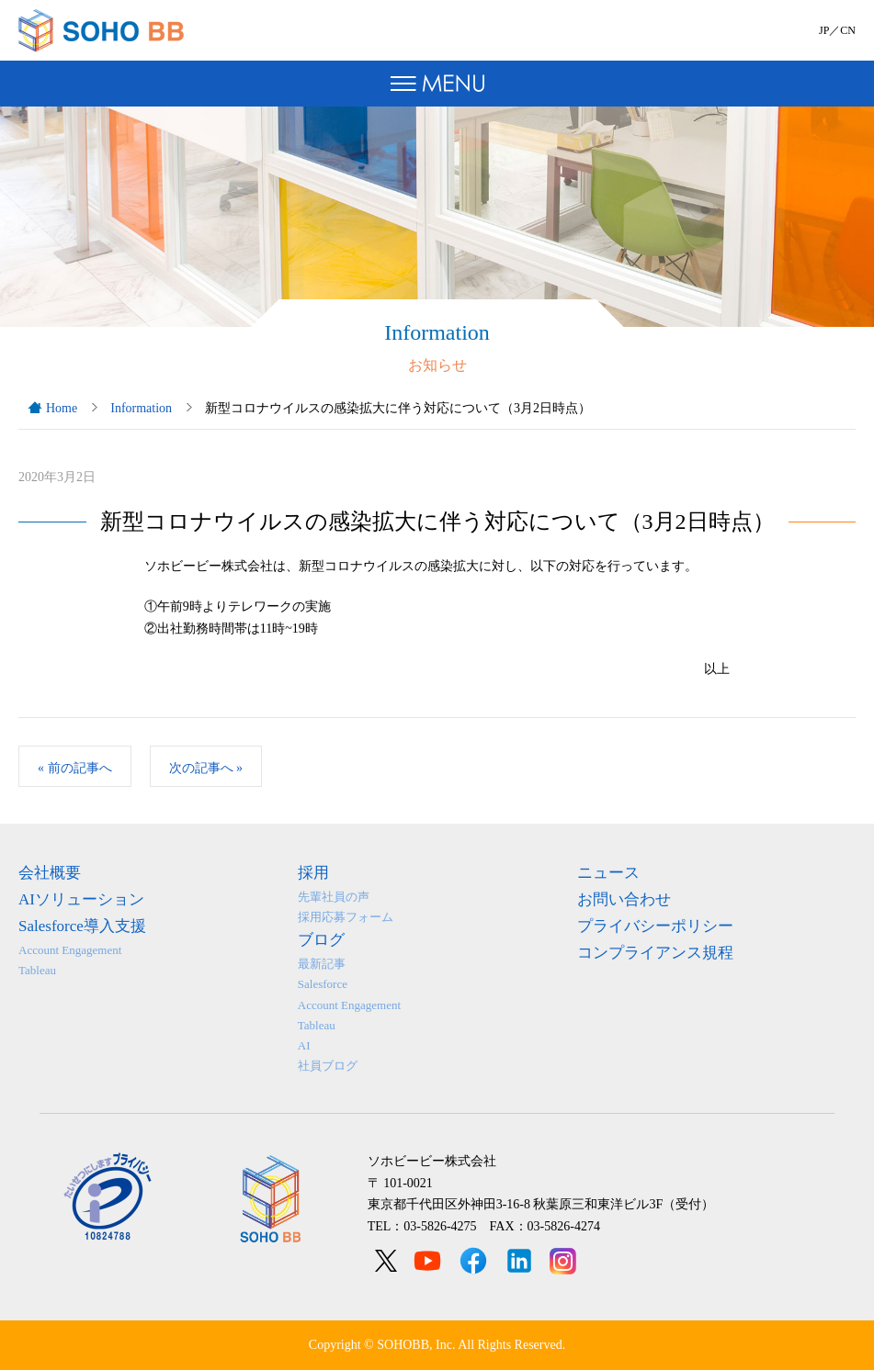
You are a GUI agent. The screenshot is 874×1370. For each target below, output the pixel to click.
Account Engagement (69, 950)
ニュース (608, 873)
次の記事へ (206, 768)
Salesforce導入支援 (82, 926)
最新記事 (322, 964)
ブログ (321, 940)
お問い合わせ (624, 899)
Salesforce (322, 984)
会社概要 (49, 873)
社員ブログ (328, 1065)
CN (848, 30)
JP (824, 30)
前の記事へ (75, 768)
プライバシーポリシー (655, 926)
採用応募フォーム (345, 917)
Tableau (37, 970)
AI (304, 1045)
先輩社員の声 (333, 897)
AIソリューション (81, 899)
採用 (313, 873)
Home (61, 408)
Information (141, 408)
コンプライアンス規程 (655, 952)
